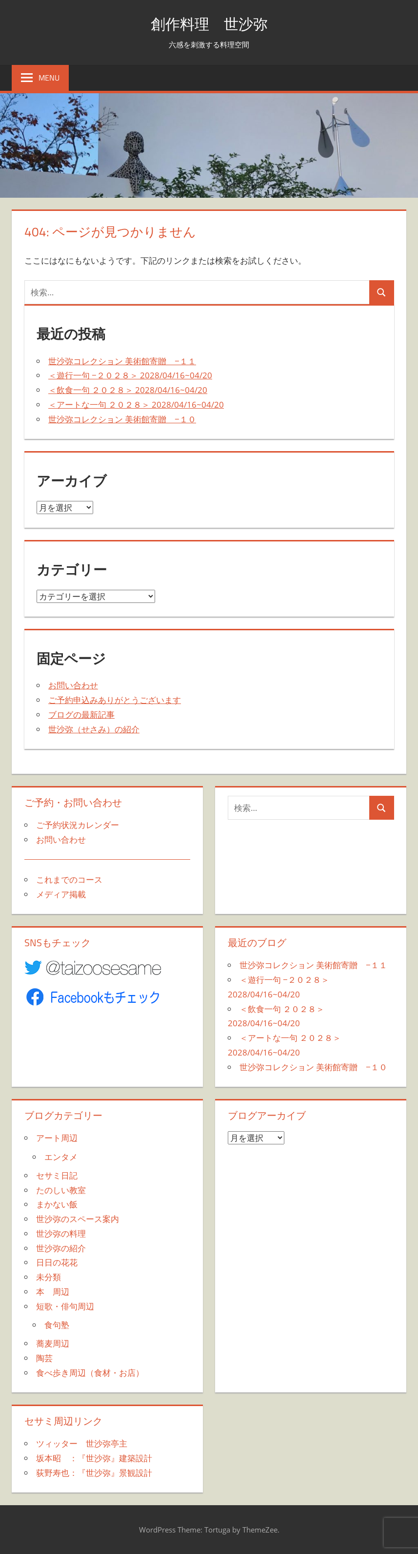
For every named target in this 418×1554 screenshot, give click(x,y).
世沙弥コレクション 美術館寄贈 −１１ (122, 361)
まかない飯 (57, 1204)
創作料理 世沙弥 (209, 22)
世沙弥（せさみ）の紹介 (93, 729)
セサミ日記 (57, 1175)
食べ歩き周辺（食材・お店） (90, 1372)
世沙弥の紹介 (61, 1248)
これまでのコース (69, 879)
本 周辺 (52, 1291)
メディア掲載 (61, 894)
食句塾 (56, 1324)
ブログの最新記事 (81, 714)
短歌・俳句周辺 (65, 1306)
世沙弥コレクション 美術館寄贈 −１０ (122, 419)
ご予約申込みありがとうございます (114, 699)
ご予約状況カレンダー (77, 824)
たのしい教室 (61, 1190)
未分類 (48, 1277)
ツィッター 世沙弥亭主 (81, 1443)
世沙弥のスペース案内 (77, 1218)
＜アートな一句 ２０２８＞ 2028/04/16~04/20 (136, 404)
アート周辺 (57, 1137)
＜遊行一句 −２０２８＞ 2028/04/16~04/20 (130, 375)
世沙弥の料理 (61, 1233)
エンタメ (61, 1156)
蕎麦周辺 (52, 1343)
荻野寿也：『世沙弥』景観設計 (94, 1472)
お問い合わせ (73, 685)
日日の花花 (57, 1262)
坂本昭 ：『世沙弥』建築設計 (94, 1458)
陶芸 (44, 1358)
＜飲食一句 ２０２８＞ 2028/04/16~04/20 (127, 389)
